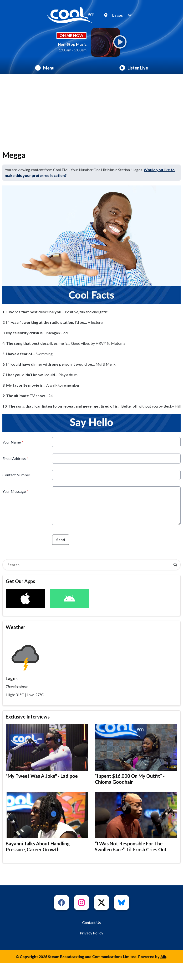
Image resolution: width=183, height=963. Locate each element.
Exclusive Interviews (28, 716)
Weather (15, 627)
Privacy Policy (91, 933)
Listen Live (133, 68)
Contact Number (16, 475)
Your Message (15, 491)
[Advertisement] (91, 110)
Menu (44, 68)
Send (60, 539)
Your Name (12, 442)
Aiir (163, 956)
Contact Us (91, 922)
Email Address (15, 458)
